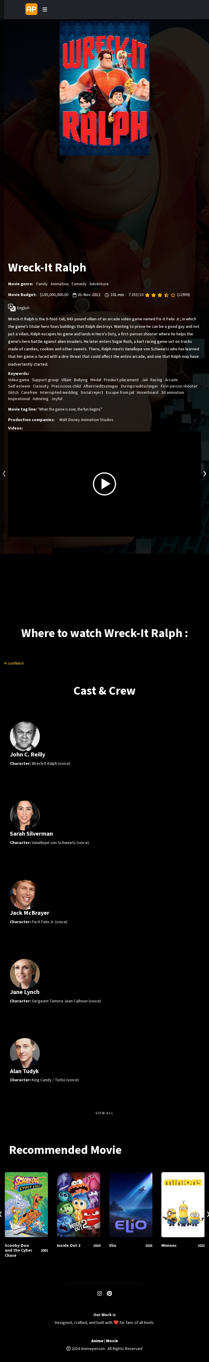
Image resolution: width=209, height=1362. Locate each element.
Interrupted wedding (59, 393)
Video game (18, 380)
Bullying (81, 380)
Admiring (41, 399)
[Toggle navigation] (44, 9)
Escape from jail (120, 393)
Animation (60, 284)
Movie (112, 1341)
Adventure (99, 284)
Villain (66, 380)
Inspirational (19, 399)
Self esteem (19, 386)
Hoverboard (147, 393)
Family (42, 284)
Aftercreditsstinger (101, 386)
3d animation (172, 393)
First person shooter (179, 386)
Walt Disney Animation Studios (86, 420)
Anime (97, 1341)
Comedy (79, 284)
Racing (156, 380)
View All (105, 1113)
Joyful (56, 399)
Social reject (92, 393)
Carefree (29, 393)
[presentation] (4, 473)
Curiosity (41, 386)
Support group (45, 380)
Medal (95, 380)
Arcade (171, 380)
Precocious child (66, 386)
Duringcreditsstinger (139, 386)
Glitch (13, 393)
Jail (145, 380)
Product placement (121, 380)
